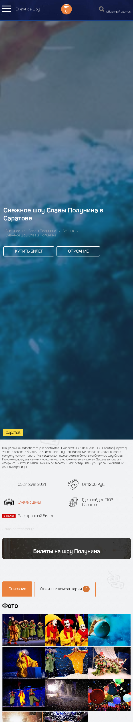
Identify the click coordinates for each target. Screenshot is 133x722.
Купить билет (29, 251)
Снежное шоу (28, 9)
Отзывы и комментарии (65, 589)
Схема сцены (29, 502)
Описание (78, 251)
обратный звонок (118, 12)
